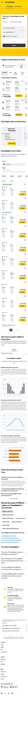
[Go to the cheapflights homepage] (10, 2)
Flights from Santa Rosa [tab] (7, 514)
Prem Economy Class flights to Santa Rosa (11, 540)
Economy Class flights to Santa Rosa (10, 542)
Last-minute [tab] (15, 73)
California (20, 636)
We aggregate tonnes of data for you (14, 628)
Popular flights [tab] (5, 525)
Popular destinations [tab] (17, 521)
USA (16, 636)
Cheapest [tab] (4, 72)
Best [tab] (10, 72)
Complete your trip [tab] (20, 518)
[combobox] (6, 21)
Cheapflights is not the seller (14, 625)
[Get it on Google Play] (5, 687)
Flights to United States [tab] (7, 518)
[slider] (26, 172)
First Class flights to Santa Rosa (9, 536)
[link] (11, 143)
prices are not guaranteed (7, 621)
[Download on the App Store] (14, 687)
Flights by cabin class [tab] (7, 511)
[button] (2, 2)
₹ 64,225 (6, 16)
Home (5, 636)
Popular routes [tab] (5, 521)
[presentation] (6, 18)
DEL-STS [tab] (14, 349)
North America (11, 636)
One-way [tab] (22, 73)
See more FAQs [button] (14, 498)
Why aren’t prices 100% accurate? (14, 631)
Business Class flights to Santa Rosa (10, 538)
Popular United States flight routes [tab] (10, 528)
